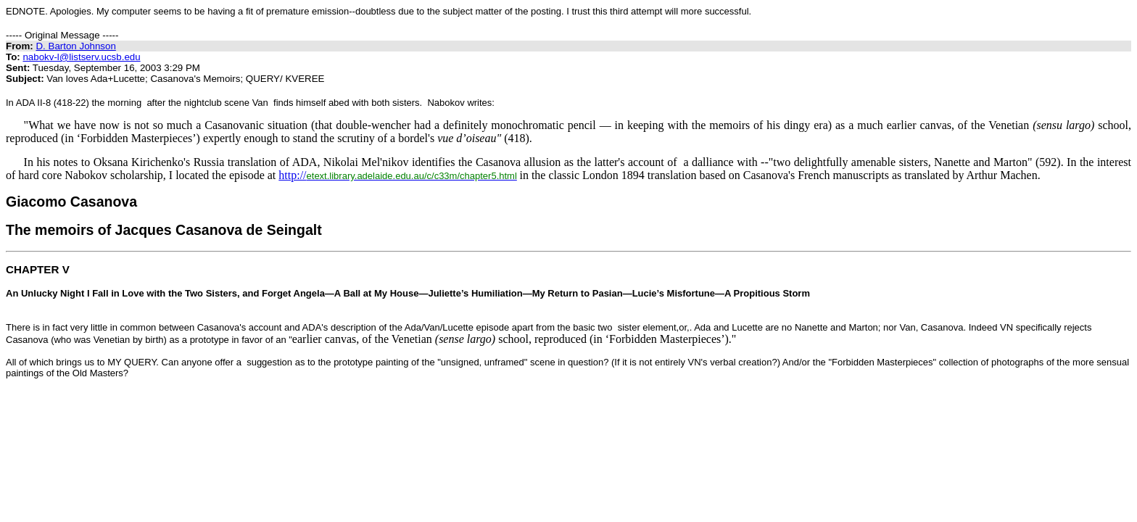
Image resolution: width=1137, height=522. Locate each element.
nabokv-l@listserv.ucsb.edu (81, 56)
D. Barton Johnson (75, 46)
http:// (397, 175)
